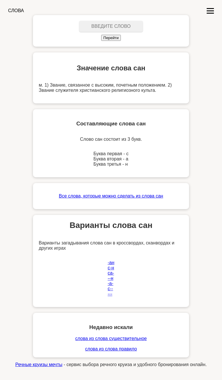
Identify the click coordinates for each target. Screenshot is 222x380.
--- (110, 293)
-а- (110, 283)
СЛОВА (16, 10)
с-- (110, 288)
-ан (111, 262)
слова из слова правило (111, 348)
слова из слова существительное (111, 338)
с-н (111, 267)
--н (110, 278)
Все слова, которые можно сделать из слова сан (111, 195)
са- (111, 273)
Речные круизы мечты (38, 364)
